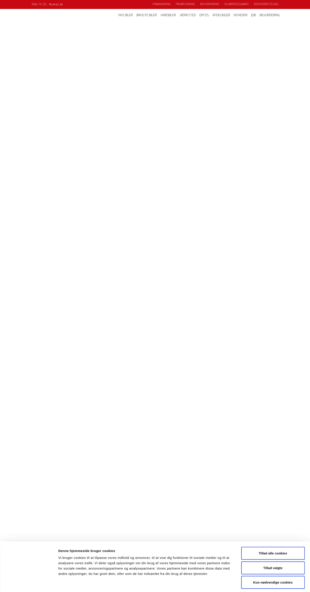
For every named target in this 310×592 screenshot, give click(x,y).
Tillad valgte (272, 548)
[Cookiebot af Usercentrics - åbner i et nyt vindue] (28, 583)
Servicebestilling (266, 4)
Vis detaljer (231, 583)
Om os (204, 15)
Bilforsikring (209, 4)
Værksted (188, 15)
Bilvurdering (270, 15)
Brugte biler (146, 15)
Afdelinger (221, 15)
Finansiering (162, 4)
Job (253, 15)
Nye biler (125, 15)
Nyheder (241, 15)
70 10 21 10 (56, 4)
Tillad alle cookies (273, 534)
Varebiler (168, 15)
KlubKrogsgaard (236, 4)
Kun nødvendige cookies (273, 563)
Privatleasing (185, 4)
